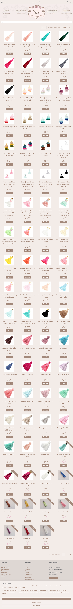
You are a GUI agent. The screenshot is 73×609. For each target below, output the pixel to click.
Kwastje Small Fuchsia (9, 483)
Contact (3, 575)
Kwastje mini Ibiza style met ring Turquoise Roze (64, 213)
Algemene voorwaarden (7, 570)
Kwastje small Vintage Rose (27, 455)
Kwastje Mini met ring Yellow (9, 269)
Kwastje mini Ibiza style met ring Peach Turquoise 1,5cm (46, 213)
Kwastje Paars (9, 538)
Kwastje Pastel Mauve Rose (45, 402)
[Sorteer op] (65, 27)
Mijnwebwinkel (54, 606)
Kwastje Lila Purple (63, 374)
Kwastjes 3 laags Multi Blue (63, 128)
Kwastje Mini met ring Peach (45, 296)
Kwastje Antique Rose (27, 348)
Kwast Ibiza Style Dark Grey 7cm (63, 72)
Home (26, 567)
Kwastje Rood (27, 538)
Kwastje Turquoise (9, 454)
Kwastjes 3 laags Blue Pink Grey (27, 154)
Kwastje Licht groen (45, 512)
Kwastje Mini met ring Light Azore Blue (9, 322)
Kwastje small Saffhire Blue (9, 376)
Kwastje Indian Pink (46, 374)
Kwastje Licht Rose (64, 512)
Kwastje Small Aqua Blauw (63, 455)
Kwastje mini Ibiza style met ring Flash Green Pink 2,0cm (9, 242)
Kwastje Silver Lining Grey (27, 429)
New (26, 580)
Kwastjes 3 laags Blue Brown (45, 154)
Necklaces (27, 569)
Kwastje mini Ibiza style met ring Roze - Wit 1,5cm (27, 213)
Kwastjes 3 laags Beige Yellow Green (9, 154)
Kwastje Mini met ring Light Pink (27, 296)
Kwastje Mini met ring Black (45, 322)
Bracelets (27, 570)
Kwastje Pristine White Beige (9, 429)
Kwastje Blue (64, 348)
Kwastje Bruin (9, 512)
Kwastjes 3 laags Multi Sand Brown (27, 128)
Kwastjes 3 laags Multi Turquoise (45, 128)
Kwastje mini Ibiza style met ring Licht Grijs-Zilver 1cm (45, 184)
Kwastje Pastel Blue (27, 401)
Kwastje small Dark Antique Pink (45, 349)
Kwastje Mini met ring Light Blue (63, 296)
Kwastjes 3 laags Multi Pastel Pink (27, 99)
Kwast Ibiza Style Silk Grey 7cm (45, 72)
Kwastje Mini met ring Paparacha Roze (9, 296)
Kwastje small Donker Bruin (9, 349)
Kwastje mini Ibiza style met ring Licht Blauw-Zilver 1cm (27, 184)
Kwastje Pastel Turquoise (64, 402)
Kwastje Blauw (64, 483)
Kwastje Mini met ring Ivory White (63, 240)
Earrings (27, 572)
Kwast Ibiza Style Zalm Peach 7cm (27, 46)
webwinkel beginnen (40, 606)
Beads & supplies (29, 579)
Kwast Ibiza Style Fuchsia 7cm (9, 72)
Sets (26, 575)
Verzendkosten (5, 569)
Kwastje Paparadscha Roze (9, 402)
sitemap (32, 606)
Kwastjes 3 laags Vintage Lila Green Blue (45, 100)
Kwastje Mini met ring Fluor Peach (27, 269)
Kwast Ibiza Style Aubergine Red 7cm (27, 72)
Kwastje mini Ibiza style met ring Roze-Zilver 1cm (9, 184)
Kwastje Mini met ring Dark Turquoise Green (27, 322)
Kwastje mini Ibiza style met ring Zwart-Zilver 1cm (64, 184)
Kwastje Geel (27, 512)
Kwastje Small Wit (46, 483)
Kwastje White (45, 454)
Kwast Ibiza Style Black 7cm (9, 99)
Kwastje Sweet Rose (63, 428)
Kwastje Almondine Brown (64, 322)
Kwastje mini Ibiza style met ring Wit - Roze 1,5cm (9, 213)
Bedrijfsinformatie (5, 567)
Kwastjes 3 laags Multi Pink (9, 128)
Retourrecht (4, 572)
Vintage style (28, 574)
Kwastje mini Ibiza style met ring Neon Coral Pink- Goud (27, 242)
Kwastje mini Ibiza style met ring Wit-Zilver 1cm (63, 155)
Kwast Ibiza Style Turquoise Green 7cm (45, 46)
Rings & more (28, 577)
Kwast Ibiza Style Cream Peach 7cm (9, 46)
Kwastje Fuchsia (27, 374)
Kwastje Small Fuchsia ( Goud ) (27, 484)
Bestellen (9, 53)
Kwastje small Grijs (45, 428)
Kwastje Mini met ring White (45, 240)
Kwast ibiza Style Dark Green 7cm (63, 46)
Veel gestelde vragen (6, 574)
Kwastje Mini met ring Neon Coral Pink (63, 269)
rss (35, 606)
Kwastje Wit (46, 538)
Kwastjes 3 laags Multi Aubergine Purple (63, 99)
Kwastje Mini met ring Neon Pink (45, 269)
